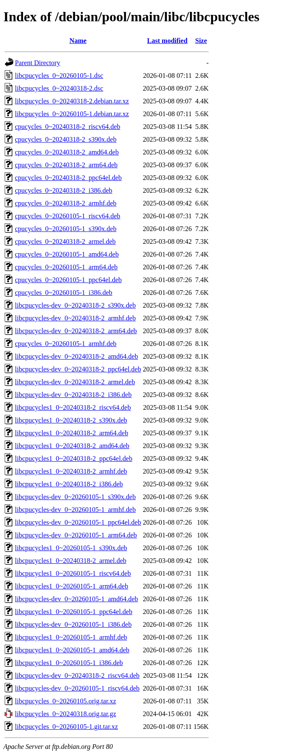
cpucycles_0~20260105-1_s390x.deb (65, 228)
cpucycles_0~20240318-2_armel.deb (65, 241)
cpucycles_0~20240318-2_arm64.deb (66, 165)
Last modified (167, 40)
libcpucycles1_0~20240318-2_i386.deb (69, 484)
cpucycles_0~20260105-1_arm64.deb (66, 267)
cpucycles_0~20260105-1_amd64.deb (67, 254)
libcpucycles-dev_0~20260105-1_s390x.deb (75, 496)
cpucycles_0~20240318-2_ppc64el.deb (68, 177)
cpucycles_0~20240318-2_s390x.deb (65, 139)
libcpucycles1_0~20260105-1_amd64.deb (72, 650)
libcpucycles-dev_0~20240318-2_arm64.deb (76, 330)
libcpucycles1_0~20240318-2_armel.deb (70, 560)
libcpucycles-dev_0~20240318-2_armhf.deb (75, 318)
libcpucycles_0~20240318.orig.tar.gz (65, 713)
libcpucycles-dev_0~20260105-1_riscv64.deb (77, 688)
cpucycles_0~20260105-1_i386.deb (63, 292)
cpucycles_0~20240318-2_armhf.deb (65, 203)
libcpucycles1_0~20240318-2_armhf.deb (71, 471)
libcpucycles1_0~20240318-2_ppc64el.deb (73, 458)
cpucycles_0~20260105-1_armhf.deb (65, 343)
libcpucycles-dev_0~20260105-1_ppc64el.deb (78, 522)
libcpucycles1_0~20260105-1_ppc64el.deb (73, 611)
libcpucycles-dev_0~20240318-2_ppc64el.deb (78, 369)
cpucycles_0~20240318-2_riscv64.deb (67, 126)
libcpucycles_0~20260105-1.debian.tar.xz (72, 113)
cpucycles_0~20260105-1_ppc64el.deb (68, 279)
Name (77, 40)
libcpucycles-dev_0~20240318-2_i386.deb (73, 394)
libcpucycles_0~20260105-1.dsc (59, 75)
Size (201, 40)
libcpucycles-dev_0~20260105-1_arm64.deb (76, 535)
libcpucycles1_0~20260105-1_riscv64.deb (73, 573)
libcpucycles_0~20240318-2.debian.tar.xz (72, 101)
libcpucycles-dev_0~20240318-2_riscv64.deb (77, 675)
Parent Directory (37, 62)
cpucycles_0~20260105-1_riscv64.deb (67, 216)
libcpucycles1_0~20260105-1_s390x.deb (71, 547)
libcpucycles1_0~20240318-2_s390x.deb (71, 420)
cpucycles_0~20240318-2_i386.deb (63, 190)
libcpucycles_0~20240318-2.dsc (59, 88)
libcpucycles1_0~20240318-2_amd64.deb (72, 445)
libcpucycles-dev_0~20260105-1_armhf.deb (75, 509)
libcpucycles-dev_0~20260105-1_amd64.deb (76, 599)
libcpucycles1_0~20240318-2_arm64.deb (71, 433)
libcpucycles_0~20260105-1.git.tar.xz (66, 726)
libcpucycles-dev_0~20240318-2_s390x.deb (75, 305)
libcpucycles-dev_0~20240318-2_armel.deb (75, 382)
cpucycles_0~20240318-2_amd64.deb (67, 152)
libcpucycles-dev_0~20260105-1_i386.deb (73, 624)
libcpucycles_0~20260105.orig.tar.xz (65, 701)
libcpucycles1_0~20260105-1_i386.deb (69, 662)
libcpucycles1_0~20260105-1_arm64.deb (71, 586)
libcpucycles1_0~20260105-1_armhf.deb (71, 637)
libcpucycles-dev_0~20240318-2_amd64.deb (76, 356)
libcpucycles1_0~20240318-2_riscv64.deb (73, 407)
